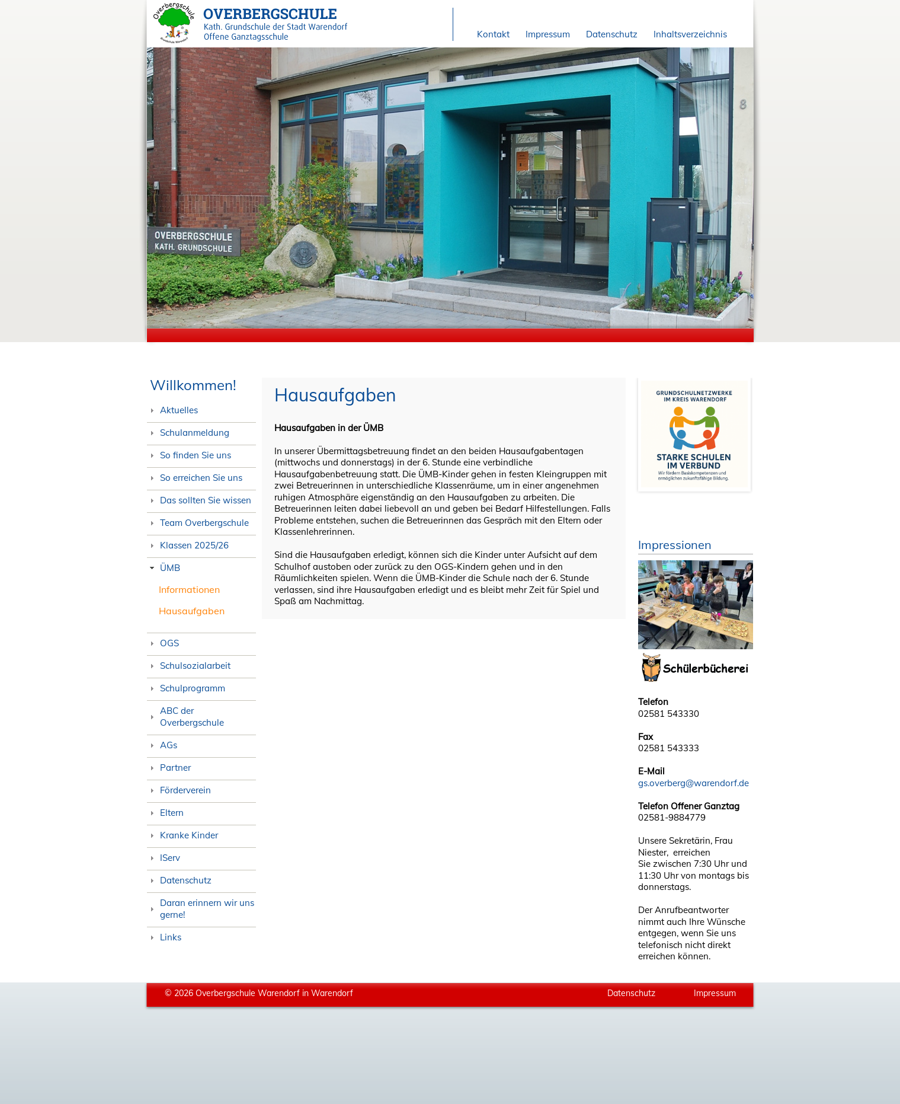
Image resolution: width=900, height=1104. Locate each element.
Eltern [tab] (165, 812)
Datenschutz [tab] (179, 880)
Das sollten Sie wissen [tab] (199, 500)
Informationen (189, 589)
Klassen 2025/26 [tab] (188, 545)
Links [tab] (164, 937)
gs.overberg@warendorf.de (693, 783)
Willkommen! (193, 385)
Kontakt (493, 34)
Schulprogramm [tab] (186, 688)
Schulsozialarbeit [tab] (189, 665)
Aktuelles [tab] (172, 410)
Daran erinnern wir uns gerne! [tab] (201, 908)
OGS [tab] (163, 643)
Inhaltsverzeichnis (690, 34)
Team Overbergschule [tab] (198, 522)
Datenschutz (612, 34)
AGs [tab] (162, 745)
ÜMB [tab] (164, 567)
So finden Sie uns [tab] (189, 455)
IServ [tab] (164, 857)
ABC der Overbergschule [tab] (186, 716)
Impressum (548, 34)
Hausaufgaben (192, 611)
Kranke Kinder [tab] (183, 835)
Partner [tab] (169, 767)
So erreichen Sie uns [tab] (195, 477)
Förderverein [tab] (179, 790)
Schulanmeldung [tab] (188, 432)
